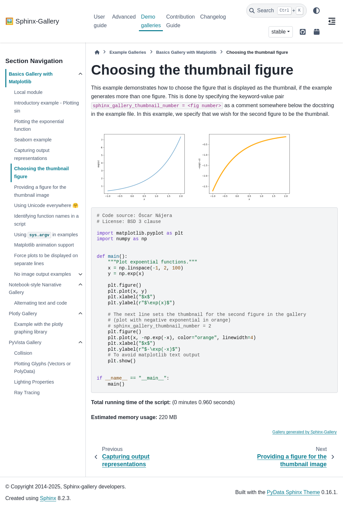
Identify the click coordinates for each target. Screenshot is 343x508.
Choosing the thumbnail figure (41, 172)
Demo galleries (151, 21)
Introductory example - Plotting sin (46, 106)
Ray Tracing (27, 392)
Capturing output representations (31, 154)
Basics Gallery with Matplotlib (31, 78)
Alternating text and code (40, 303)
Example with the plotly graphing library (38, 328)
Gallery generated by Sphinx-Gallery (305, 432)
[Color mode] (316, 10)
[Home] (97, 52)
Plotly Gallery (23, 313)
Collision (23, 353)
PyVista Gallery (25, 342)
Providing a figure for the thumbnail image (40, 191)
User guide (100, 21)
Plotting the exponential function (39, 125)
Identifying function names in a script (46, 220)
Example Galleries (127, 52)
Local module (28, 92)
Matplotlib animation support (44, 245)
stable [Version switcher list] (279, 32)
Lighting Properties (34, 382)
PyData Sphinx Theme (293, 492)
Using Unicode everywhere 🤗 (46, 205)
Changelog (213, 17)
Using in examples (46, 235)
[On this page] (332, 21)
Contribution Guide (180, 21)
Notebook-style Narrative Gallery (35, 288)
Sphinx (48, 498)
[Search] (276, 11)
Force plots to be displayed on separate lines (46, 259)
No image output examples (42, 274)
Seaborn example (33, 139)
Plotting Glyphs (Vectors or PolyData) (42, 367)
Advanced (124, 17)
